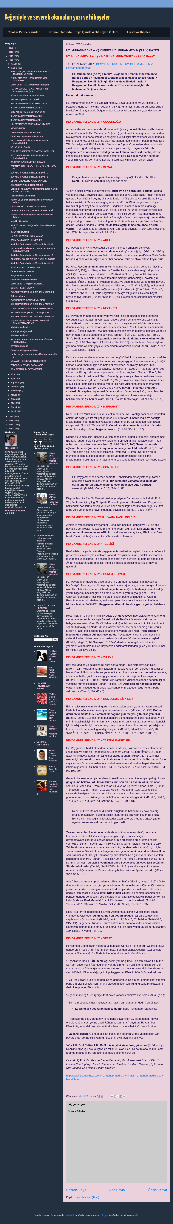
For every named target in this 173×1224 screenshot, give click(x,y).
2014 (11, 424)
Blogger (105, 1215)
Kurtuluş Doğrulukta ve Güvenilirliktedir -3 (32, 244)
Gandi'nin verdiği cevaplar (24, 279)
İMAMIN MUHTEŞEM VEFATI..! (43, 686)
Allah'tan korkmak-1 (21, 335)
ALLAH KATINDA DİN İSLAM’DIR (27, 185)
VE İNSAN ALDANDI (21, 147)
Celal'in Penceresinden (24, 32)
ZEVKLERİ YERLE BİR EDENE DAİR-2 (29, 173)
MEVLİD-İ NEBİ (18, 128)
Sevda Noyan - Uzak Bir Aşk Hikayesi (53, 755)
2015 (11, 420)
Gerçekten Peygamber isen (24, 350)
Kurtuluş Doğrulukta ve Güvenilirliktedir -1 (32, 263)
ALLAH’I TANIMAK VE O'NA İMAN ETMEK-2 (32, 304)
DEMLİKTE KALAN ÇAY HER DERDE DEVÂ (32, 210)
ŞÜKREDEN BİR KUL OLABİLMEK (28, 95)
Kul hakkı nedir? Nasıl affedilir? (53, 672)
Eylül (14, 378)
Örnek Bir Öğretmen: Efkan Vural (27, 136)
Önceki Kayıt (157, 1190)
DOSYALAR (103, 64)
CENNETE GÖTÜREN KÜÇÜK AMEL (28, 206)
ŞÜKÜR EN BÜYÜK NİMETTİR (25, 267)
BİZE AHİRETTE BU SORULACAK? (28, 112)
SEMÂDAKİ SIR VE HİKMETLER (26, 240)
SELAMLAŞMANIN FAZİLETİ (25, 99)
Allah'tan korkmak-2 (21, 327)
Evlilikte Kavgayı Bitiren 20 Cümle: (53, 656)
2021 (11, 48)
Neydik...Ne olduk (19, 221)
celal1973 (13, 448)
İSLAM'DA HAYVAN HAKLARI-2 (26, 116)
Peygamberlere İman (78, 67)
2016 (11, 416)
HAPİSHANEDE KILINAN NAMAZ (27, 236)
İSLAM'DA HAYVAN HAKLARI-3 (26, 107)
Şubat (14, 407)
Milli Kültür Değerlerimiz (43, 743)
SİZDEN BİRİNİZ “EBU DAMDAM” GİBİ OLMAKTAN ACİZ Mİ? (30, 321)
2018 (11, 56)
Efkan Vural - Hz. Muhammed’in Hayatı (30, 85)
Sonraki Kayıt (76, 1190)
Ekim (14, 374)
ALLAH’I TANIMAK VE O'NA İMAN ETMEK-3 (32, 292)
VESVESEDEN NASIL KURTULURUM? (30, 103)
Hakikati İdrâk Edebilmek (23, 196)
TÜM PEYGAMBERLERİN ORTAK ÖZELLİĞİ (32, 151)
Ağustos (15, 382)
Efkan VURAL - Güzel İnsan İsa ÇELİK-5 (53, 499)
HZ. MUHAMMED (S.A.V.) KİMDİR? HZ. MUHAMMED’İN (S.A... (29, 90)
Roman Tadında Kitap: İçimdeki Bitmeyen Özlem (83, 32)
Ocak (14, 411)
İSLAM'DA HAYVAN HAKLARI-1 (26, 120)
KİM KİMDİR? (120, 64)
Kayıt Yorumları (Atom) (87, 1197)
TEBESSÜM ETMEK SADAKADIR (27, 365)
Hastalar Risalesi (139, 32)
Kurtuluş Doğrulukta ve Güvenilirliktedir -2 (32, 255)
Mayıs (14, 395)
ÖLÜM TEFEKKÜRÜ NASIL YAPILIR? (29, 181)
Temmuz (15, 386)
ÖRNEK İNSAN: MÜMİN (22, 271)
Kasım (14, 68)
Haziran (15, 390)
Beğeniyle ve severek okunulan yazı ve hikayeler (57, 17)
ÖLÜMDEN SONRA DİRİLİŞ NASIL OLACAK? (33, 259)
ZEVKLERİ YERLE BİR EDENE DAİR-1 (29, 177)
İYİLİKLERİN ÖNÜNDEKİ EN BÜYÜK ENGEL (32, 308)
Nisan (14, 399)
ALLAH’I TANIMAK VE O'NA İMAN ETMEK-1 (32, 316)
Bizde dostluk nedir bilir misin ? (52, 715)
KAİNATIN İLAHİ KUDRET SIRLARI (28, 162)
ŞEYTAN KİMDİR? (19, 346)
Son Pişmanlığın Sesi (21, 331)
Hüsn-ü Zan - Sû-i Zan (53, 769)
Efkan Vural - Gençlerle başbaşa (27, 284)
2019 (11, 52)
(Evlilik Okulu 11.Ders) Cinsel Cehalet (53, 699)
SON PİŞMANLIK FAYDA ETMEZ (26, 369)
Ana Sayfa (117, 1190)
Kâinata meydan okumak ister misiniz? (45, 538)
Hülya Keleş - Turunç (21, 275)
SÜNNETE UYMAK (20, 232)
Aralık (14, 64)
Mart (13, 403)
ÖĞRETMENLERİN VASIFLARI (26, 132)
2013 (11, 428)
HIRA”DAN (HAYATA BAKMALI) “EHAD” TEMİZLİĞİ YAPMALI (30, 72)
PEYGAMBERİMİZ (141, 64)
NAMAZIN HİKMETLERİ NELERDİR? (28, 361)
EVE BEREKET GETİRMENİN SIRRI (28, 300)
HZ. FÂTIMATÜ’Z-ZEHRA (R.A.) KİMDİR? (30, 124)
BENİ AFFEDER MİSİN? (22, 288)
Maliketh (70, 1215)
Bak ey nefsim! (18, 296)
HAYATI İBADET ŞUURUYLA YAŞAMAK (30, 312)
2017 (11, 60)
